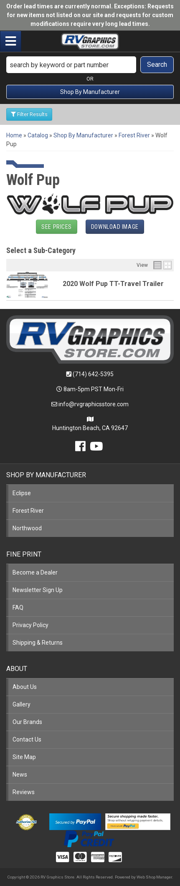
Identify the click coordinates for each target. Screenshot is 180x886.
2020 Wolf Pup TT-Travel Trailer (113, 284)
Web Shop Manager (154, 877)
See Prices (56, 226)
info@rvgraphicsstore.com (93, 404)
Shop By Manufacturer (90, 92)
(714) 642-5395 (93, 374)
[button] (90, 64)
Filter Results (29, 114)
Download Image (115, 226)
